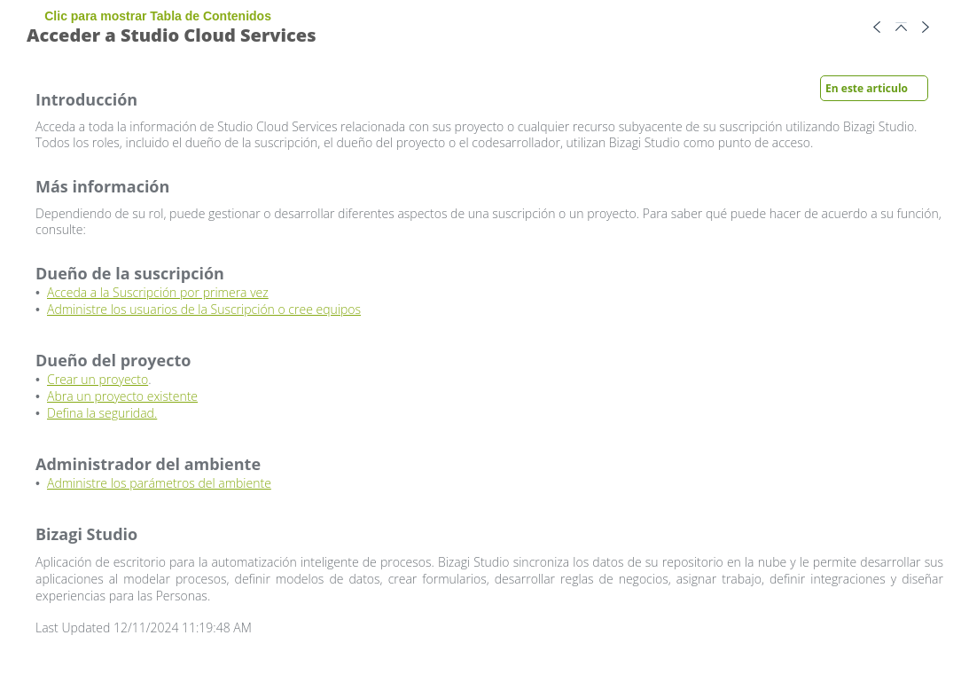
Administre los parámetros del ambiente (159, 482)
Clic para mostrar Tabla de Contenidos (159, 16)
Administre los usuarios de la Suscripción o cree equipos (204, 309)
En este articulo (866, 88)
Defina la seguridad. (102, 412)
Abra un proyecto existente (122, 396)
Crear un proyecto (97, 379)
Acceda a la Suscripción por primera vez (158, 292)
